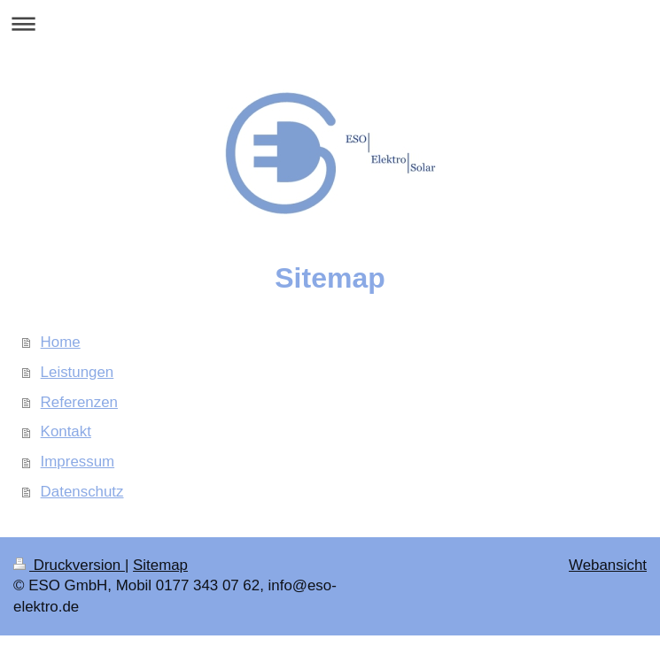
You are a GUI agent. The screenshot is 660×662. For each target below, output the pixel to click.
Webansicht (608, 565)
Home (61, 342)
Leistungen (77, 372)
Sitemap (160, 565)
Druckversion (69, 565)
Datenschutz (82, 491)
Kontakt (66, 431)
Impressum (78, 461)
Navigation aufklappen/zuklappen (330, 23)
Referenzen (79, 402)
